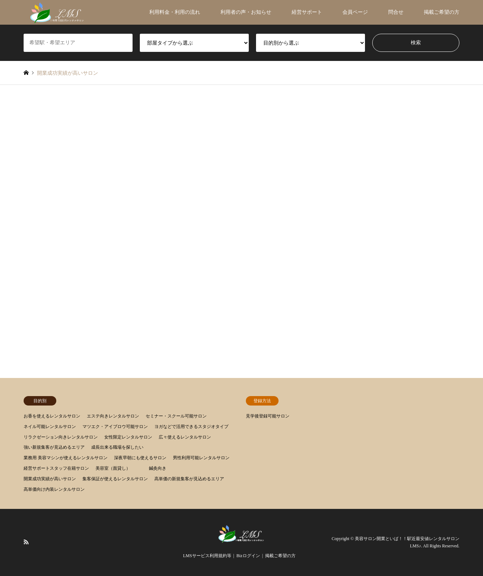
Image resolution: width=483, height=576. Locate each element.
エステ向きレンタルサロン (113, 416)
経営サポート (307, 12)
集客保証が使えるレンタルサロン (115, 478)
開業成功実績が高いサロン (50, 478)
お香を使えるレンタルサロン (52, 416)
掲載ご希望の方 (441, 12)
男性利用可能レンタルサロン (201, 457)
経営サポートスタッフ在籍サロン (56, 468)
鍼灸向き (157, 468)
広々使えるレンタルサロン (185, 437)
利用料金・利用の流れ (174, 12)
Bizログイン (248, 555)
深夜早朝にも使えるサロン (140, 457)
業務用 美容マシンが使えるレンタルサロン (65, 457)
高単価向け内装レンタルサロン (54, 489)
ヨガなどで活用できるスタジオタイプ (191, 426)
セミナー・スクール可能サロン (176, 416)
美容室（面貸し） (113, 468)
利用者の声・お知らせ (245, 12)
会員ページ (355, 12)
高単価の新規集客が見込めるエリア (189, 478)
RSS (26, 541)
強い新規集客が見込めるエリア (54, 447)
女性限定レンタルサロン (128, 437)
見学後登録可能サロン (267, 416)
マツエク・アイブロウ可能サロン (115, 426)
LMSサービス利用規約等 (207, 555)
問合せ (395, 12)
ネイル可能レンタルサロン (50, 426)
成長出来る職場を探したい (117, 447)
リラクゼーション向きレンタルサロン (61, 437)
